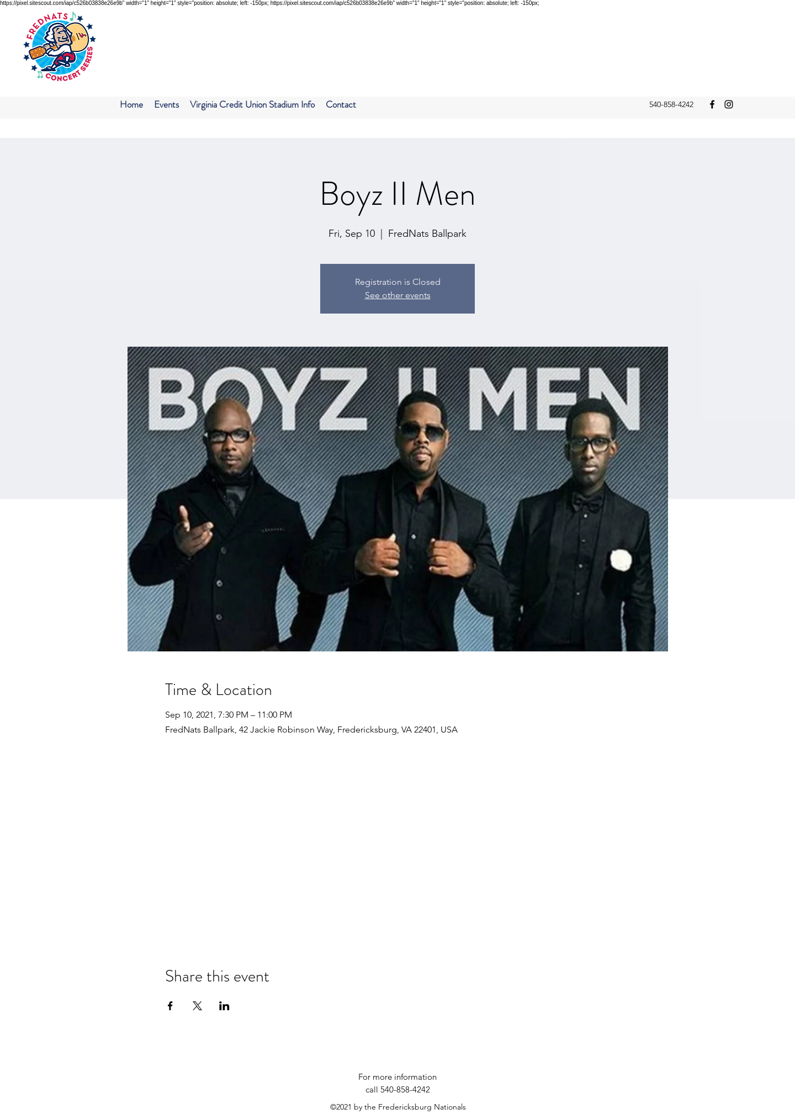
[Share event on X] (197, 1005)
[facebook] (712, 104)
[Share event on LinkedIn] (224, 1005)
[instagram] (728, 104)
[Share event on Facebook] (170, 1005)
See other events (398, 295)
